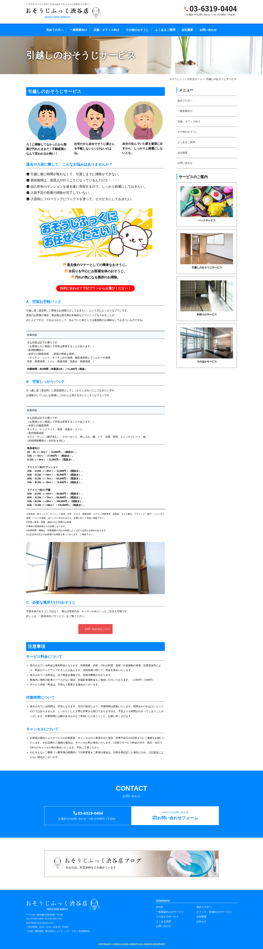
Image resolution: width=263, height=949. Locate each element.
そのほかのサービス (167, 916)
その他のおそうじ (137, 29)
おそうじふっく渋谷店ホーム (186, 79)
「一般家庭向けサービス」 (51, 616)
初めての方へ (55, 29)
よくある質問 (163, 921)
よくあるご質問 (165, 29)
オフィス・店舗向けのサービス (214, 912)
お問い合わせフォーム (177, 818)
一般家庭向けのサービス (170, 912)
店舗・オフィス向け (106, 29)
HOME (159, 907)
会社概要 (187, 29)
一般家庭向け (78, 29)
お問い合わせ (208, 29)
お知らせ (201, 921)
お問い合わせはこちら (96, 628)
